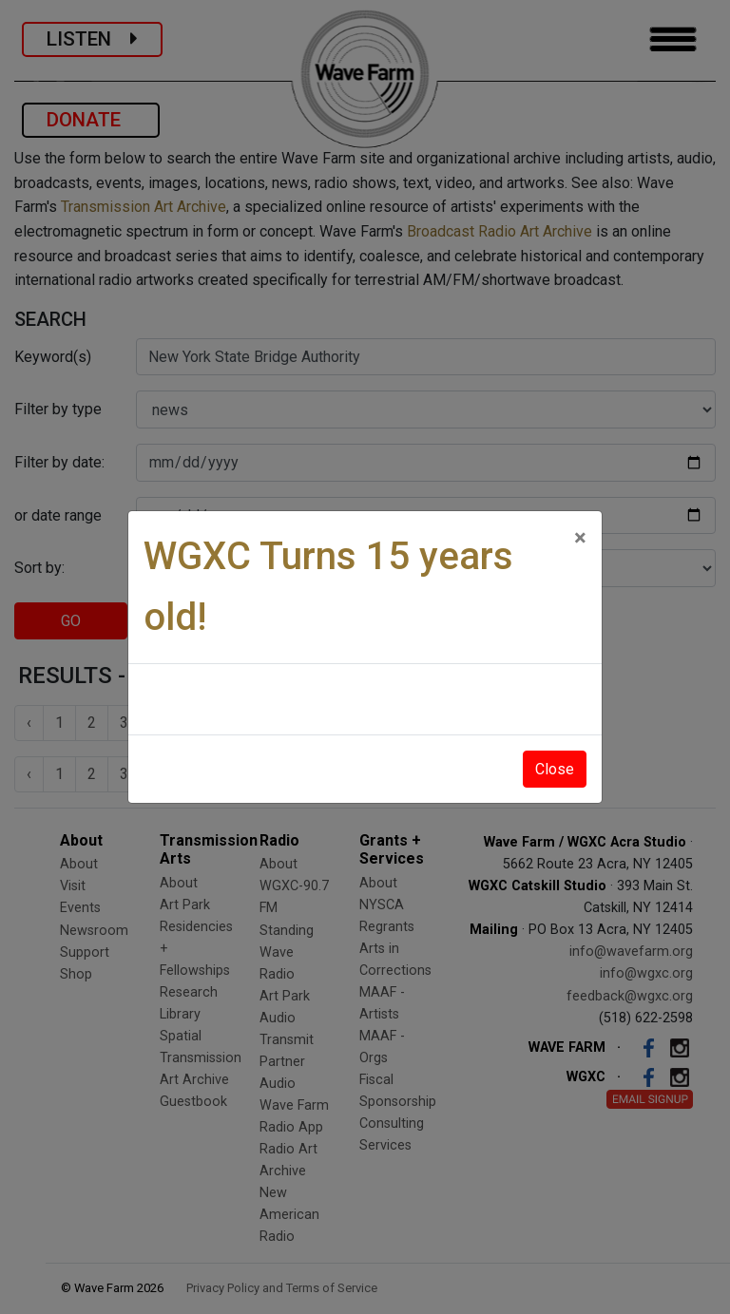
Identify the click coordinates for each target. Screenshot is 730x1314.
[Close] (580, 537)
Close (554, 769)
